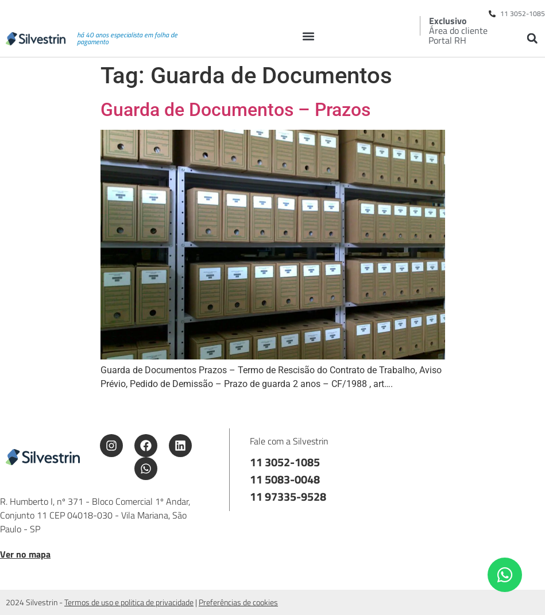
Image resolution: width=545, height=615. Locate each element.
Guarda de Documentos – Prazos (235, 110)
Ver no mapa (25, 554)
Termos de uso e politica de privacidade (129, 602)
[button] (308, 35)
